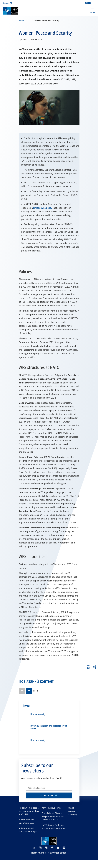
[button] (90, 3)
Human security (38, 714)
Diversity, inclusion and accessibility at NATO (48, 727)
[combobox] (90, 3)
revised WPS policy (42, 207)
